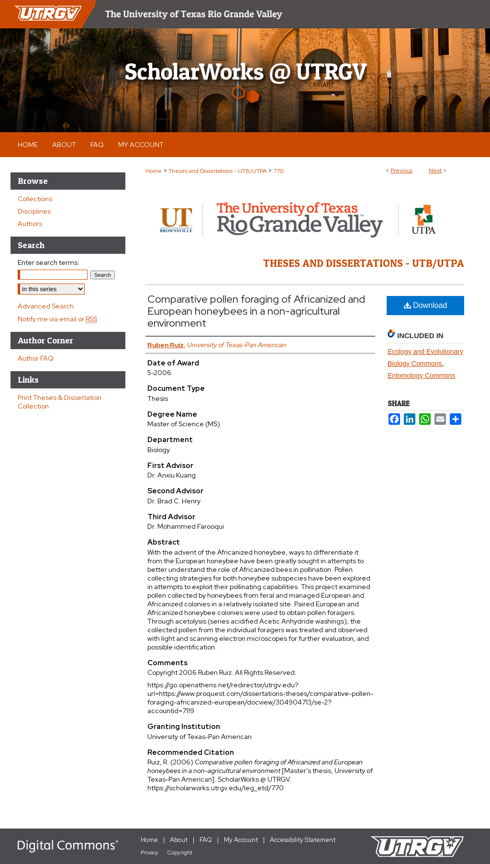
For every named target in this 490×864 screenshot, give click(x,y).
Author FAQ (36, 358)
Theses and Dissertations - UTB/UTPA (217, 171)
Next (435, 170)
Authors (30, 223)
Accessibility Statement (302, 840)
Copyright (179, 852)
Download (425, 305)
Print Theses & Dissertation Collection (59, 401)
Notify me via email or (57, 319)
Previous (401, 170)
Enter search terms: (48, 262)
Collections (35, 198)
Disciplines (34, 211)
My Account (241, 840)
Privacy (149, 852)
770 (278, 171)
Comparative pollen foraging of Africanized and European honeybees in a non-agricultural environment (256, 311)
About (179, 840)
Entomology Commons (422, 375)
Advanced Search (46, 306)
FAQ (206, 840)
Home (153, 171)
